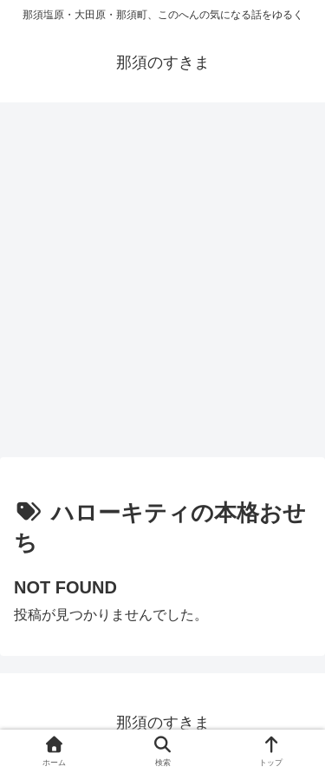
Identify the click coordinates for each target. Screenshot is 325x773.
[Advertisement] (162, 286)
